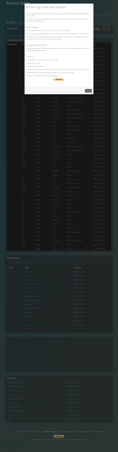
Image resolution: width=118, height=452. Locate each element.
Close (88, 91)
